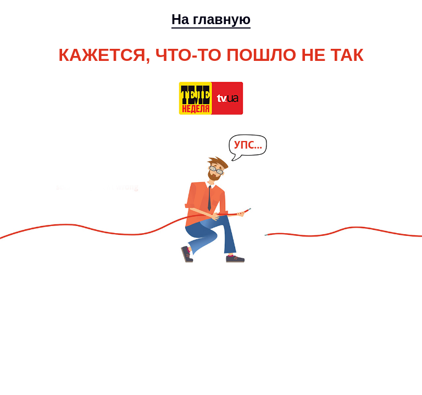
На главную (211, 19)
